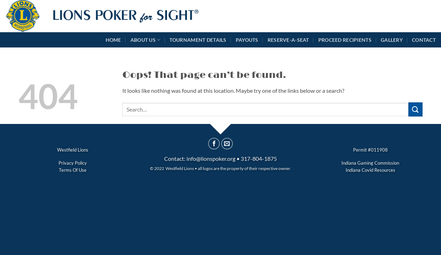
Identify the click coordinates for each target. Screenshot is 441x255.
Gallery (392, 40)
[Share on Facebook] (214, 143)
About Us (145, 39)
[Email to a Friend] (227, 143)
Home (113, 40)
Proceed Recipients (345, 40)
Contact (424, 40)
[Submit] (415, 109)
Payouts (247, 40)
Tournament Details (197, 40)
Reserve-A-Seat (288, 40)
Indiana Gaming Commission (370, 163)
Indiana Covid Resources (370, 170)
